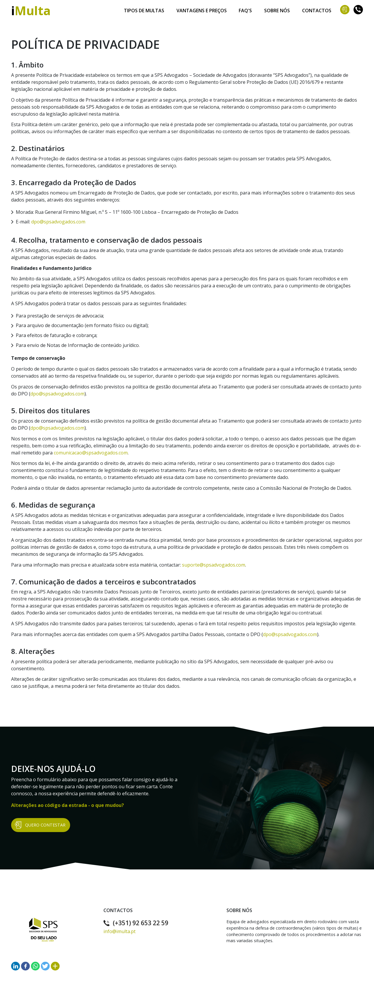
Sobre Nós (277, 9)
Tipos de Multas (144, 9)
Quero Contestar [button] (40, 825)
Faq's (245, 9)
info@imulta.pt (119, 931)
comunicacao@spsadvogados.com (91, 452)
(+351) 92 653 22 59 (135, 923)
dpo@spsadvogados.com (58, 221)
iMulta (31, 10)
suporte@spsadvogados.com (213, 565)
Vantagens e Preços (201, 9)
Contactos (316, 9)
